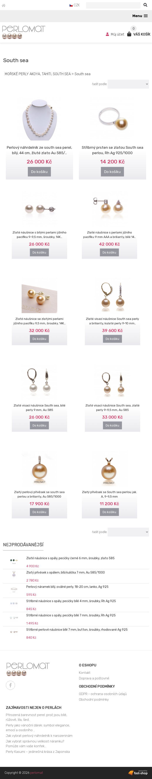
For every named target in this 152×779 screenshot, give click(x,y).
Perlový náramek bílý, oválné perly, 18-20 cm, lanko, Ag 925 (67, 587)
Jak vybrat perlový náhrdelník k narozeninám (39, 736)
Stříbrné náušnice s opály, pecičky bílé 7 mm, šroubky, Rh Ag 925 (71, 615)
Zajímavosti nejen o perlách (33, 708)
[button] (140, 15)
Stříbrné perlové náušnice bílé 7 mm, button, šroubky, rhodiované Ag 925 (77, 630)
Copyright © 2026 (24, 773)
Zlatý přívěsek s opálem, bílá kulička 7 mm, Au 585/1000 (65, 572)
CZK (74, 5)
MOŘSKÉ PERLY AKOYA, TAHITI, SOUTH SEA (38, 74)
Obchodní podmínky (97, 686)
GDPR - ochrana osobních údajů (103, 694)
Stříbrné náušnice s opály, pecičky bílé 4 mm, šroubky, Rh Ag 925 (71, 601)
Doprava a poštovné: (94, 678)
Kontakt (84, 673)
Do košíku (39, 171)
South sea (82, 74)
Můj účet (115, 34)
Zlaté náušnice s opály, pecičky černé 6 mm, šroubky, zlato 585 (70, 558)
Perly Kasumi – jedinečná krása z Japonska (38, 752)
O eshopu (87, 665)
